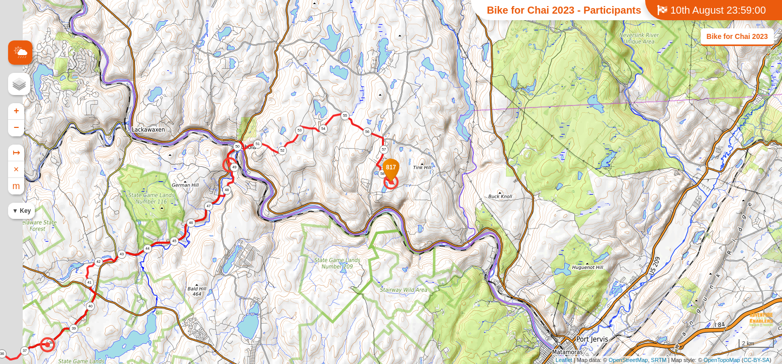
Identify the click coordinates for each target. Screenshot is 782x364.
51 (258, 144)
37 (25, 350)
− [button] (16, 128)
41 (89, 282)
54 (323, 128)
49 (234, 167)
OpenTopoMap (722, 360)
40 (90, 306)
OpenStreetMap (628, 360)
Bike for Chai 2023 (737, 36)
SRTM (659, 360)
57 (384, 149)
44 (147, 248)
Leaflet (564, 360)
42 (98, 261)
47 (209, 206)
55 (345, 115)
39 (74, 328)
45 (174, 241)
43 (122, 254)
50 (237, 146)
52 (282, 150)
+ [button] (16, 111)
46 (191, 222)
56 (367, 131)
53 (300, 130)
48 (227, 190)
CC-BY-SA (757, 360)
